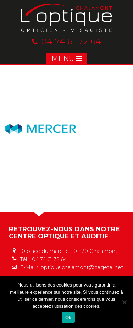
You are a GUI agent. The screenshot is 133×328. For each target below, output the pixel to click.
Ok (68, 317)
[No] (124, 302)
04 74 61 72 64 (66, 41)
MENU (66, 58)
